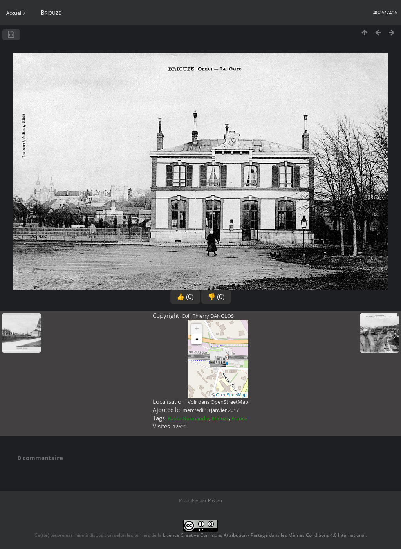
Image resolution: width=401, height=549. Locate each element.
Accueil (14, 12)
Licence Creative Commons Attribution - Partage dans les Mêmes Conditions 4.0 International (264, 535)
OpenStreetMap (231, 394)
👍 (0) (185, 296)
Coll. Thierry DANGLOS (208, 315)
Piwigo (215, 500)
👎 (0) (216, 296)
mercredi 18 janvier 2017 (210, 410)
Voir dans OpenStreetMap (218, 401)
